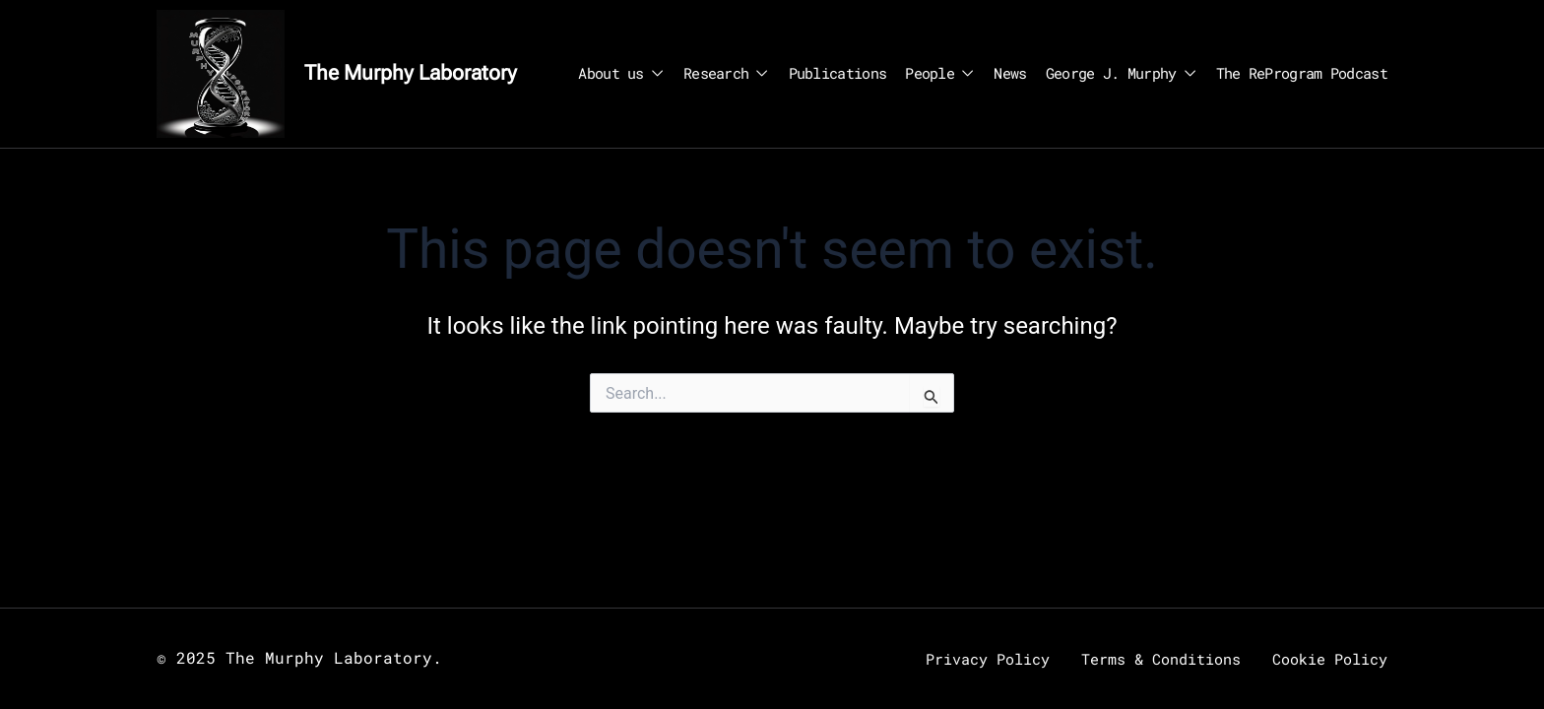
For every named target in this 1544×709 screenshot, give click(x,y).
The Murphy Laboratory (410, 73)
